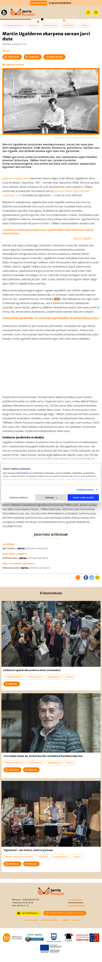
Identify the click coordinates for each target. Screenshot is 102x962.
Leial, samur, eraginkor (14, 554)
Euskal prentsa (50, 25)
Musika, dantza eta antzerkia (19, 856)
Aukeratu (51, 497)
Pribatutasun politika (49, 920)
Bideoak (32, 56)
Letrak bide (8, 544)
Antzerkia (43, 856)
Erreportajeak (54, 56)
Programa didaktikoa (60, 3)
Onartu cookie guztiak (83, 497)
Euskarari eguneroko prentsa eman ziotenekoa (31, 670)
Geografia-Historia (13, 25)
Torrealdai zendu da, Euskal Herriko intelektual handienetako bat (43, 756)
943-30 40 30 (27, 902)
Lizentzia (75, 920)
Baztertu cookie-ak (18, 497)
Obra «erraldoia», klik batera (18, 563)
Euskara (85, 25)
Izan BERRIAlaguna (28, 913)
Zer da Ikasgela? (75, 899)
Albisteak (11, 56)
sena (57, 299)
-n (51, 195)
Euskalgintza (69, 25)
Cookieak (65, 920)
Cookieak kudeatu (85, 490)
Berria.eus (16, 899)
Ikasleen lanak (38, 3)
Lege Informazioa (30, 920)
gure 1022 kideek (19, 473)
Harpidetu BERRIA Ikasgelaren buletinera (64, 913)
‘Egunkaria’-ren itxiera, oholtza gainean (28, 850)
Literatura (32, 25)
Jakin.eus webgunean (16, 178)
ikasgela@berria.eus (76, 905)
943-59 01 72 (22, 905)
